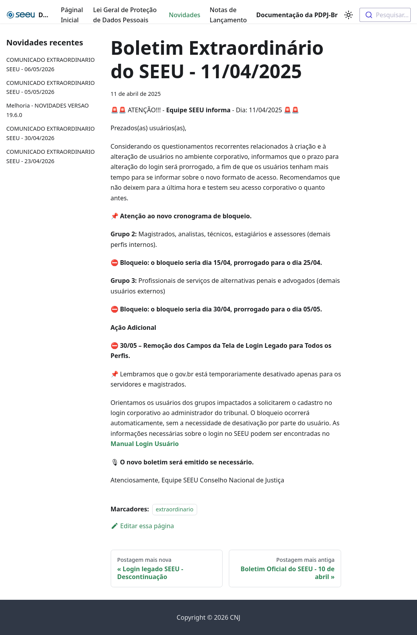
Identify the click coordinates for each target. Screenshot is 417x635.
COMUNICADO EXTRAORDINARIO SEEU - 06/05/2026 (50, 64)
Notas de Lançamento (228, 14)
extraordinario (175, 509)
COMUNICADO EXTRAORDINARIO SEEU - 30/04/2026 (50, 133)
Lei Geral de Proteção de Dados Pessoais (124, 14)
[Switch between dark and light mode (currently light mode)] (348, 15)
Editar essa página (142, 526)
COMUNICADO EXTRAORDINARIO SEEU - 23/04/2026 (50, 156)
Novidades (185, 15)
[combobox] (385, 15)
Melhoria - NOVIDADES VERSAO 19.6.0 (47, 110)
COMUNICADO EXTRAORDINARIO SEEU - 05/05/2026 (50, 87)
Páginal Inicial (72, 14)
